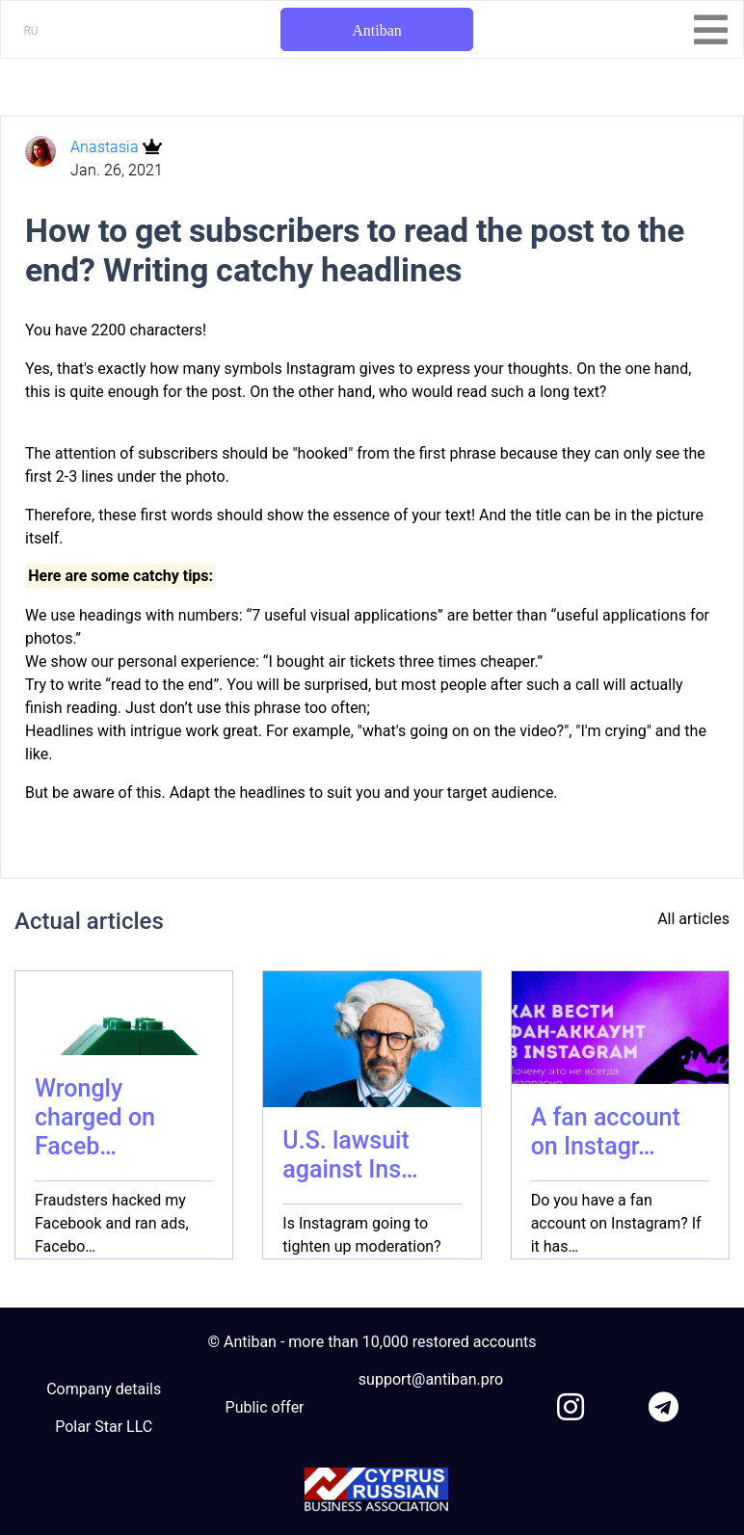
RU (30, 31)
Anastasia (106, 147)
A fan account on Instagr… (605, 1131)
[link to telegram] (663, 1403)
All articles (693, 919)
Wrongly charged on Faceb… (95, 1117)
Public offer (265, 1407)
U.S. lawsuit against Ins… (349, 1154)
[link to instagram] (570, 1403)
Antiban (377, 30)
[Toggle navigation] (711, 30)
